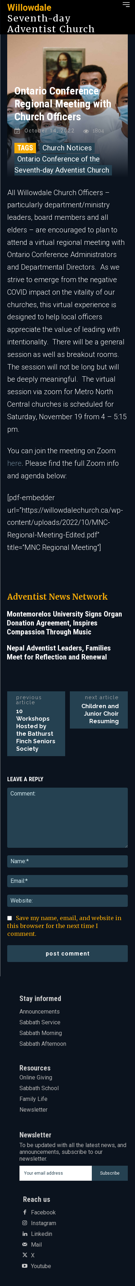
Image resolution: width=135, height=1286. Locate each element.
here (14, 463)
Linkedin (41, 1234)
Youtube (41, 1266)
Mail (36, 1245)
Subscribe (110, 1173)
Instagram (43, 1223)
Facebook (43, 1212)
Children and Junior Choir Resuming (100, 714)
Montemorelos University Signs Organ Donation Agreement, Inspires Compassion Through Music (64, 623)
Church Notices (67, 148)
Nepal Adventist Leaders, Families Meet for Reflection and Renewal (59, 652)
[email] (55, 1173)
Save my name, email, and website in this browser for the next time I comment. (64, 925)
